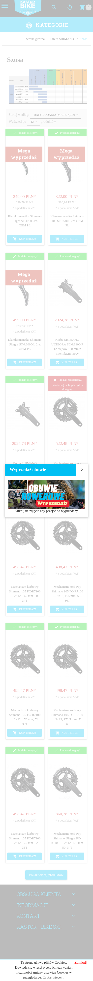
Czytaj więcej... (53, 977)
